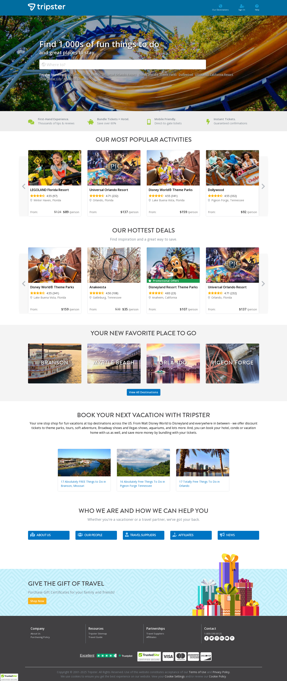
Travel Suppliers (140, 535)
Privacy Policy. (222, 672)
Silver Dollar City (50, 79)
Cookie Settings (174, 676)
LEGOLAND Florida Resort (83, 74)
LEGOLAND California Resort (216, 74)
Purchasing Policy (40, 636)
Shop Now (37, 601)
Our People (90, 535)
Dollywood (188, 74)
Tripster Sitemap (97, 633)
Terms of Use (197, 672)
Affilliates (151, 636)
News (227, 535)
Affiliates (182, 535)
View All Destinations (143, 392)
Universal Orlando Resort (120, 74)
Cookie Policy (217, 676)
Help (256, 7)
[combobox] (122, 64)
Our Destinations (217, 7)
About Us (40, 535)
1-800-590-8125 (212, 633)
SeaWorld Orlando (76, 79)
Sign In (240, 7)
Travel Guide (95, 636)
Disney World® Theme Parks (159, 74)
